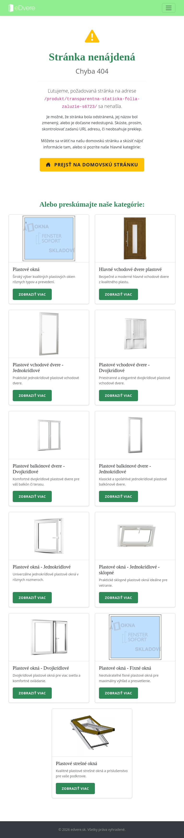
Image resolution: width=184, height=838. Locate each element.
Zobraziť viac (32, 294)
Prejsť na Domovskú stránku (92, 164)
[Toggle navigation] (168, 8)
